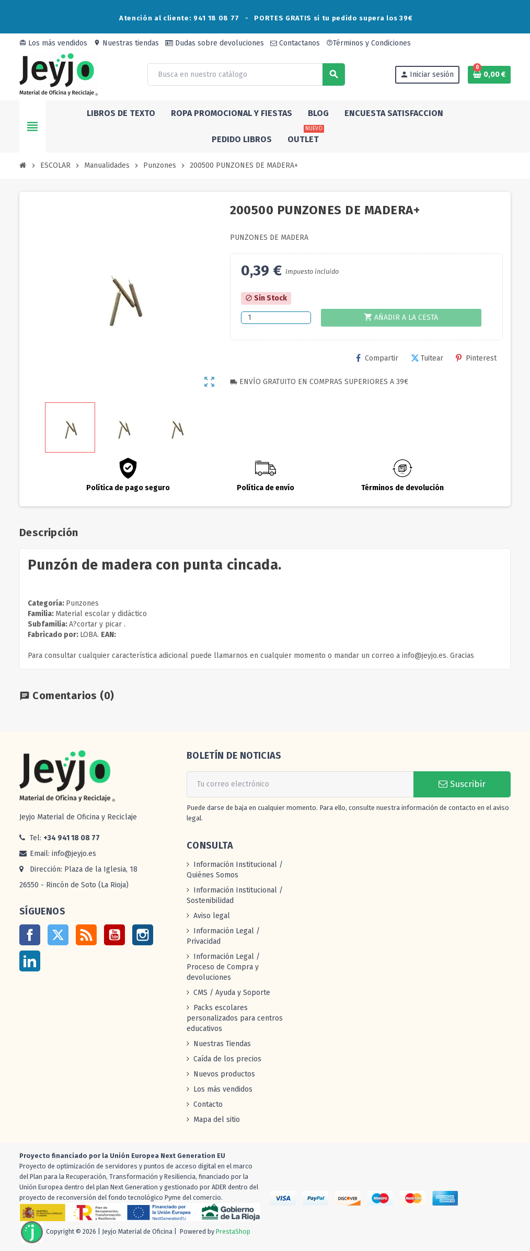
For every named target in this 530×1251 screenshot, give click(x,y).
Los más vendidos (53, 43)
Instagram (142, 934)
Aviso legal (211, 915)
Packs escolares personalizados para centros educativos (235, 1018)
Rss (86, 934)
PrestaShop (233, 1231)
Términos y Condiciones (368, 43)
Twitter (58, 934)
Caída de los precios (227, 1059)
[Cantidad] (275, 317)
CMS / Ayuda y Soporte (231, 992)
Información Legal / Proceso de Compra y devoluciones (223, 967)
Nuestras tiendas (126, 43)
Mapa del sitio (216, 1119)
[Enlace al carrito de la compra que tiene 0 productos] (489, 75)
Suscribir (462, 784)
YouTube (114, 934)
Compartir (377, 358)
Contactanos (295, 43)
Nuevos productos (224, 1074)
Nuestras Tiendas (222, 1043)
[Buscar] (245, 74)
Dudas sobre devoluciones (214, 43)
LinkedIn (29, 961)
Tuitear (427, 358)
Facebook (29, 934)
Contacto (208, 1104)
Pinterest (476, 358)
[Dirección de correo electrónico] (300, 784)
